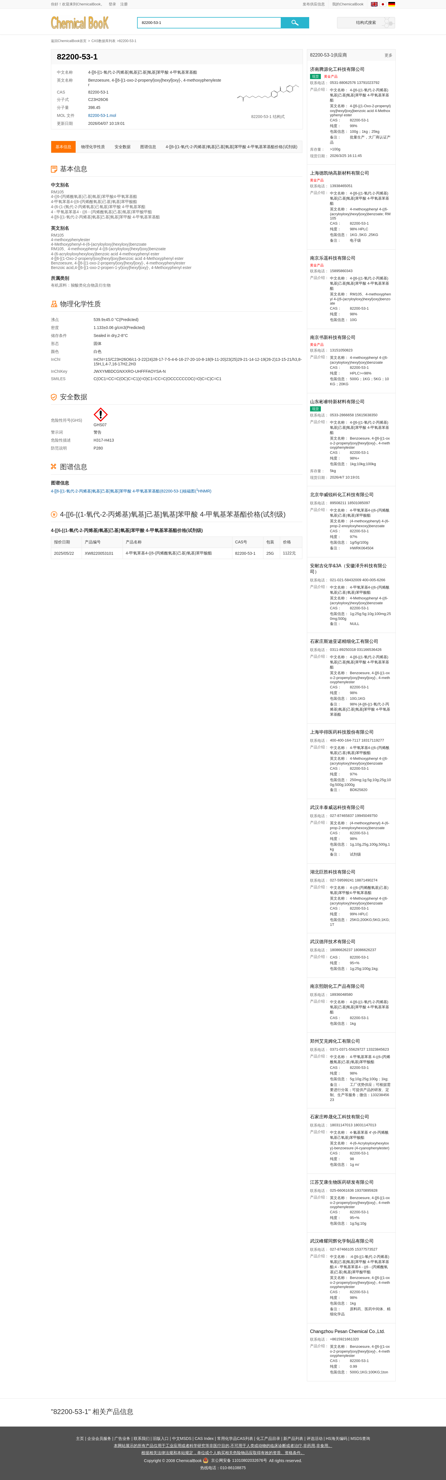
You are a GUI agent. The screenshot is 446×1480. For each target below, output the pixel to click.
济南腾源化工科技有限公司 (338, 69)
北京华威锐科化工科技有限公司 (342, 494)
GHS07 (100, 425)
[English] (374, 4)
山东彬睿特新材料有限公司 (338, 401)
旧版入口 (161, 1438)
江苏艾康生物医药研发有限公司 (342, 1182)
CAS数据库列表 (103, 41)
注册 (124, 4)
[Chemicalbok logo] (80, 22)
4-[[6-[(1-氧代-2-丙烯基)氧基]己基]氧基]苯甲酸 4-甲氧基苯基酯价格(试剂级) (232, 146)
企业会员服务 (99, 1438)
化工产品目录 (268, 1438)
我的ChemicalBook (348, 4)
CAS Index (204, 1438)
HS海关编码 (336, 1438)
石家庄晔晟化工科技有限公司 (340, 1116)
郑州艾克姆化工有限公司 (335, 1041)
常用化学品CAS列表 (235, 1438)
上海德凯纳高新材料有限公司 (340, 173)
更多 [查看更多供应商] (389, 55)
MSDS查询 (360, 1438)
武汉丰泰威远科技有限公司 (338, 807)
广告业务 (122, 1438)
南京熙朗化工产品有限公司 (338, 986)
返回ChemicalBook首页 (68, 41)
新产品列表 (293, 1438)
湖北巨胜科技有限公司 (333, 872)
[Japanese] (382, 4)
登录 (112, 4)
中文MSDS (181, 1438)
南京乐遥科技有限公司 (333, 258)
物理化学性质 (93, 146)
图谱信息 (148, 146)
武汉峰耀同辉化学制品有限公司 (342, 1241)
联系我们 (142, 1438)
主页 (80, 1438)
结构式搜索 (366, 22)
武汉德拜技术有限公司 (333, 941)
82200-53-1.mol (102, 115)
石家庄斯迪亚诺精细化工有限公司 (344, 641)
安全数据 (123, 146)
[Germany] (391, 4)
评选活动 (315, 1438)
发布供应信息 (314, 4)
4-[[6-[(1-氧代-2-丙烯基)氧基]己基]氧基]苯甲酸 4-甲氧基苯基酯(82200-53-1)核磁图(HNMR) (131, 490)
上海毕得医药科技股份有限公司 (342, 732)
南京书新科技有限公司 (333, 337)
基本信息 (63, 146)
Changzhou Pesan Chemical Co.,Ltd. (348, 1331)
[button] (295, 22)
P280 (98, 448)
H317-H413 (104, 440)
